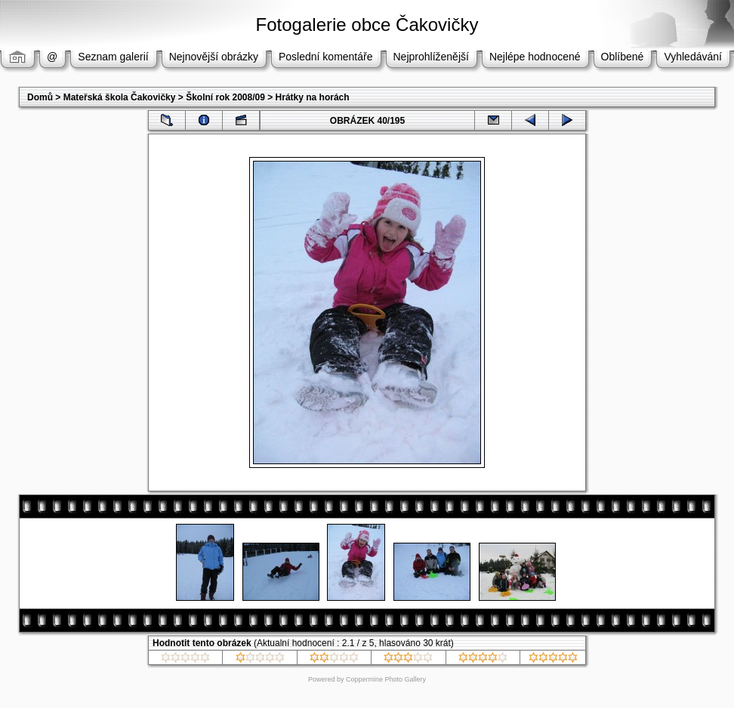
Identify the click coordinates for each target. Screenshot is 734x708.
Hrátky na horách (313, 97)
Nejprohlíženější (431, 57)
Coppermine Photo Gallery (386, 679)
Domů (40, 97)
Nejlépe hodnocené (535, 57)
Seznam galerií (113, 57)
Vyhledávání (693, 57)
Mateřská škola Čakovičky (119, 97)
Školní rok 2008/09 (225, 97)
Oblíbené (622, 57)
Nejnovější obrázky (213, 57)
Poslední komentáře (326, 57)
